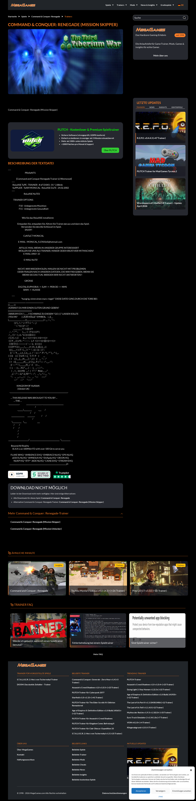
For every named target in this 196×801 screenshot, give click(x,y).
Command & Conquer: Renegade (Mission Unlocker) (36, 528)
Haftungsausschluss (25, 759)
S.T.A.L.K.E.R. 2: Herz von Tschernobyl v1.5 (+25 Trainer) (97, 733)
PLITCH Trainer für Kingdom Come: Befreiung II (93, 723)
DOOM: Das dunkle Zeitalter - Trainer (34, 684)
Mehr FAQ (98, 654)
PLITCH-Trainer (134, 679)
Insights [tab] (163, 107)
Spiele (24, 16)
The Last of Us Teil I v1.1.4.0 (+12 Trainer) (145, 707)
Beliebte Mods (78, 759)
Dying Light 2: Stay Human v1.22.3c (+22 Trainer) (148, 689)
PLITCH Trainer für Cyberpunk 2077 (88, 692)
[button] (191, 769)
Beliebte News (78, 769)
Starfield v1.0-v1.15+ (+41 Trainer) (87, 697)
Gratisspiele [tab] (177, 107)
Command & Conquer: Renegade (45, 16)
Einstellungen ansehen (181, 791)
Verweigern (160, 791)
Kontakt (20, 754)
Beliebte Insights (79, 774)
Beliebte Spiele (78, 749)
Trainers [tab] (140, 107)
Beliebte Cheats (79, 764)
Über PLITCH (110, 150)
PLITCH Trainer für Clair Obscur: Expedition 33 (93, 728)
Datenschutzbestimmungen (114, 793)
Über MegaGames (25, 749)
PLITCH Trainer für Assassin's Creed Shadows (92, 718)
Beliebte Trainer (79, 754)
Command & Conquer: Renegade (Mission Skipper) (81, 502)
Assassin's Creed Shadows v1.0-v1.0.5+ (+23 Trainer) (95, 687)
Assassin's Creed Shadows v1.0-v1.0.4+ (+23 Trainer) (150, 684)
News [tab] (151, 107)
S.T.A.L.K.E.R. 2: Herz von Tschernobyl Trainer (37, 679)
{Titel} (161, 797)
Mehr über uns (160, 55)
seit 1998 (180, 35)
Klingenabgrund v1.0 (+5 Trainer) (141, 727)
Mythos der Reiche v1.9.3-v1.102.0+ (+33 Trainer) (149, 712)
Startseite (12, 16)
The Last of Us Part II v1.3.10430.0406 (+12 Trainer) (150, 702)
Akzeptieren (141, 791)
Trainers (68, 16)
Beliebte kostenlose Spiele (84, 779)
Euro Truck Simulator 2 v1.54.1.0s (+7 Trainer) (147, 717)
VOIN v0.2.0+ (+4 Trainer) (138, 722)
